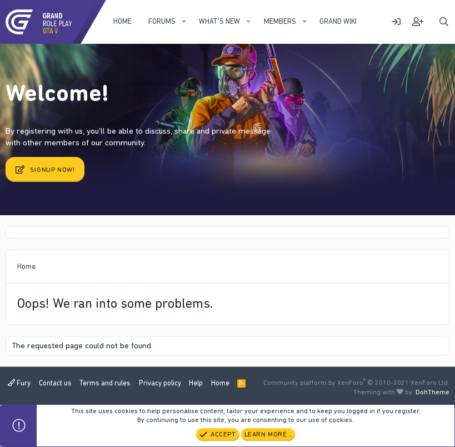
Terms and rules (105, 383)
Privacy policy (160, 383)
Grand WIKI (338, 21)
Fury (19, 383)
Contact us (55, 383)
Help (196, 383)
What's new (219, 21)
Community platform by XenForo (356, 383)
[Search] (444, 22)
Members (280, 21)
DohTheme (432, 392)
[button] (184, 21)
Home (122, 21)
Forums (162, 21)
